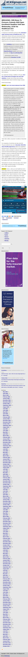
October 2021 (6, 484)
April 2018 (5, 555)
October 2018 (6, 545)
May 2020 (5, 513)
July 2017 (5, 570)
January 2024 (6, 439)
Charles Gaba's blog (17, 216)
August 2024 (6, 427)
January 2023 (6, 459)
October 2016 (6, 585)
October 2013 (6, 646)
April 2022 (5, 474)
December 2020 (7, 501)
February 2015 (6, 619)
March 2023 (6, 455)
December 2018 (7, 541)
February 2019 (6, 538)
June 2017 (5, 572)
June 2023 (5, 450)
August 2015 (6, 609)
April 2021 (5, 494)
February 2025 (6, 417)
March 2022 (6, 476)
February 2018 (6, 558)
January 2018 (6, 560)
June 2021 (5, 491)
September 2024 (7, 425)
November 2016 (7, 583)
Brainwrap (7, 655)
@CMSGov (9, 44)
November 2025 (7, 402)
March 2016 (6, 597)
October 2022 (6, 464)
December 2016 (7, 582)
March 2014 (6, 637)
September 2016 (7, 587)
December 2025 (7, 400)
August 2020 (6, 508)
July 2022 (5, 469)
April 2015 (5, 615)
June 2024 (5, 430)
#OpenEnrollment (8, 51)
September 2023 (7, 445)
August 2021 (6, 487)
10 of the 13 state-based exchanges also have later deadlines (13, 76)
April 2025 (5, 413)
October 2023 (6, 444)
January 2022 (6, 479)
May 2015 (5, 614)
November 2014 (7, 624)
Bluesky (6, 240)
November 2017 (7, 563)
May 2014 (5, 634)
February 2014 (6, 639)
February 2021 (6, 498)
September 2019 (7, 526)
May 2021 (5, 493)
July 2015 (5, 610)
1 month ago (5, 375)
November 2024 (7, 422)
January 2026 (6, 398)
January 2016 (6, 600)
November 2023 (7, 442)
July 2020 (5, 509)
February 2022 (6, 477)
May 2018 (5, 553)
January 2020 (6, 519)
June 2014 (5, 632)
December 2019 (7, 521)
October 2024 (6, 423)
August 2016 (6, 589)
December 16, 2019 (15, 57)
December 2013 (7, 642)
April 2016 (5, 595)
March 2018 (6, 557)
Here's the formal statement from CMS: (15, 85)
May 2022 (5, 472)
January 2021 (6, 499)
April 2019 (5, 535)
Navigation (14, 13)
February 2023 (6, 457)
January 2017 (6, 580)
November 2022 (7, 462)
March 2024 (6, 435)
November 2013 (7, 644)
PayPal (6, 235)
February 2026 (6, 396)
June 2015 (5, 612)
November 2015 (7, 604)
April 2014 (5, 636)
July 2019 (5, 530)
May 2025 (5, 412)
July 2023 (5, 449)
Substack (7, 238)
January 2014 (6, 641)
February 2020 (6, 518)
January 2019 (6, 540)
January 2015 (6, 621)
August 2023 (6, 447)
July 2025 (5, 408)
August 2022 (6, 467)
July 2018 (5, 550)
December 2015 (7, 602)
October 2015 (6, 605)
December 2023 (7, 440)
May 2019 (5, 533)
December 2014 (7, 622)
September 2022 (7, 466)
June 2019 (5, 531)
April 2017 (5, 575)
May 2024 (5, 432)
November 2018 (7, 543)
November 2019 (7, 523)
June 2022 (5, 471)
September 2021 (7, 486)
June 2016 (5, 592)
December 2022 (7, 461)
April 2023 (5, 454)
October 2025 (6, 403)
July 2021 (5, 489)
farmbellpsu (4, 370)
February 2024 (6, 437)
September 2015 (7, 607)
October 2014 (6, 626)
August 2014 (6, 629)
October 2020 (6, 504)
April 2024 (5, 434)
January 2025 (6, 418)
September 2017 (7, 567)
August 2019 (6, 528)
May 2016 (5, 594)
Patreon (6, 236)
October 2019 (6, 525)
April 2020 (5, 514)
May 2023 (5, 452)
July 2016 (5, 590)
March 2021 (6, 496)
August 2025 (6, 407)
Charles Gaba (4, 377)
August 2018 (6, 548)
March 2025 (6, 415)
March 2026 (6, 395)
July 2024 (5, 429)
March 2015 (6, 617)
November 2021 (7, 482)
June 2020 (5, 511)
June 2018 (5, 551)
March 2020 (6, 516)
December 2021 (7, 481)
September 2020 (7, 506)
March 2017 (6, 577)
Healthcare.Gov (5, 219)
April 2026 (5, 393)
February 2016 (6, 599)
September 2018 (7, 546)
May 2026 (5, 391)
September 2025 (7, 405)
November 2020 (7, 503)
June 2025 (5, 410)
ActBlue (6, 233)
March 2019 (6, 536)
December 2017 (7, 562)
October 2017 (6, 565)
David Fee (3, 383)
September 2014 (7, 627)
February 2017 (6, 578)
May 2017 (5, 573)
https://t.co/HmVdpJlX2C (16, 52)
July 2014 (5, 631)
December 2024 (7, 420)
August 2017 (6, 568)
